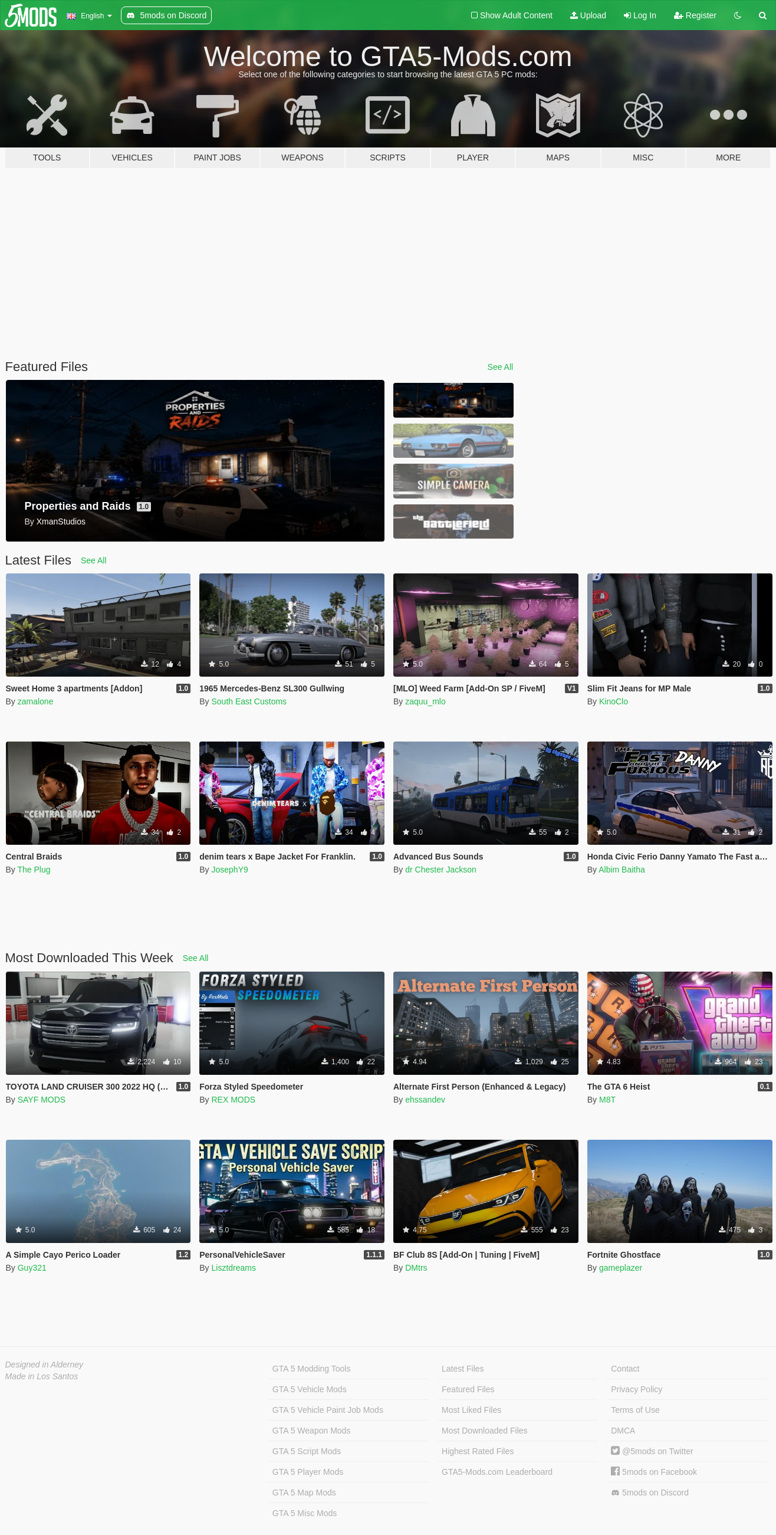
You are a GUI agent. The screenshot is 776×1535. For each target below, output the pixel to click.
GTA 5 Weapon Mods (311, 1430)
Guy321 (32, 1267)
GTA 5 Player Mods (307, 1472)
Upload (588, 15)
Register (695, 15)
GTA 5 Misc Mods (304, 1513)
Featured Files (468, 1389)
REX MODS (233, 1099)
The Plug (33, 869)
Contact (625, 1368)
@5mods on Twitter (652, 1451)
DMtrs (416, 1267)
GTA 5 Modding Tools (311, 1368)
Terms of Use (635, 1410)
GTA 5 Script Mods (306, 1451)
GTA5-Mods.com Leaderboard (497, 1472)
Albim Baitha (622, 869)
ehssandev (425, 1099)
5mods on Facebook (654, 1472)
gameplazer (620, 1267)
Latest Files (463, 1368)
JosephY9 (229, 869)
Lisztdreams (233, 1267)
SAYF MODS (41, 1099)
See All (501, 367)
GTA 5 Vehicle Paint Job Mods (327, 1410)
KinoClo (613, 701)
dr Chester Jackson (440, 869)
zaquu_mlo (425, 701)
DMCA (623, 1430)
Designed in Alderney (44, 1364)
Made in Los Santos (41, 1376)
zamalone (36, 701)
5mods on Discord (650, 1493)
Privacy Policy (636, 1389)
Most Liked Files (471, 1410)
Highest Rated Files (478, 1451)
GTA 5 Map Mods (304, 1492)
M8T (607, 1099)
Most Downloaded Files (485, 1430)
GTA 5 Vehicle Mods (309, 1389)
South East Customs (249, 701)
